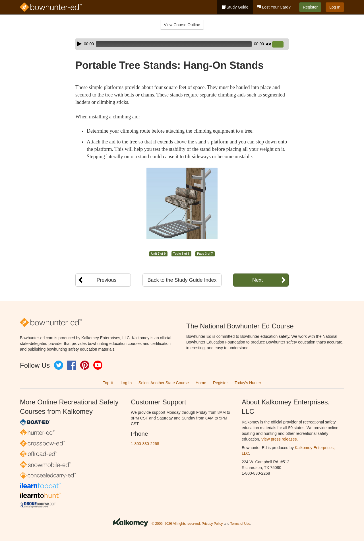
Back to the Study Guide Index (181, 280)
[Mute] (268, 44)
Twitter (58, 365)
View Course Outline (182, 24)
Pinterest (84, 365)
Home (201, 382)
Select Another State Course (163, 382)
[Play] (79, 44)
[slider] (174, 44)
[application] (182, 44)
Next (257, 280)
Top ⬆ (108, 382)
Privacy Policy (212, 524)
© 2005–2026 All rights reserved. (176, 524)
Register (310, 7)
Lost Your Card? (274, 7)
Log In (334, 7)
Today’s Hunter (248, 382)
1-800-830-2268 (145, 443)
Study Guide (235, 7)
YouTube (97, 365)
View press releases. (279, 439)
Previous (106, 280)
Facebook (71, 365)
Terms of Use (240, 524)
